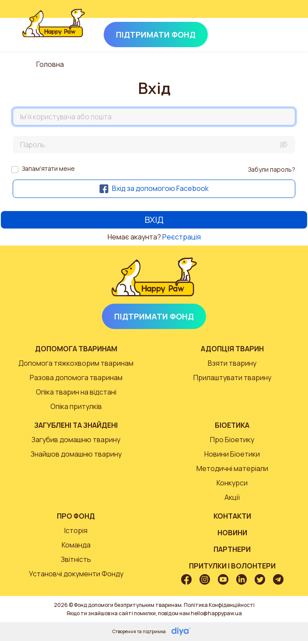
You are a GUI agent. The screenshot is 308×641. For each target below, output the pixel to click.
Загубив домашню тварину (76, 439)
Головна (50, 64)
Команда (76, 545)
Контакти (232, 516)
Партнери (232, 549)
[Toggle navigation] (274, 32)
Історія (76, 530)
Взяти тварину (232, 363)
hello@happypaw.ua (216, 613)
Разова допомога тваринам (76, 377)
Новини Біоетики (232, 454)
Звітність (76, 559)
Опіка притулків (76, 406)
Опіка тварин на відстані (76, 392)
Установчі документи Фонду (76, 574)
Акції (232, 497)
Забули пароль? (271, 169)
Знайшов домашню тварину (76, 454)
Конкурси (232, 483)
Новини (232, 533)
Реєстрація (181, 237)
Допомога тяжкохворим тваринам (75, 363)
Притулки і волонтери (232, 566)
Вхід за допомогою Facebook (154, 188)
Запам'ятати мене (48, 168)
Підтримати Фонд (154, 316)
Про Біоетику (232, 439)
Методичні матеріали (232, 468)
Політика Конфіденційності (219, 605)
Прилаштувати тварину (232, 377)
